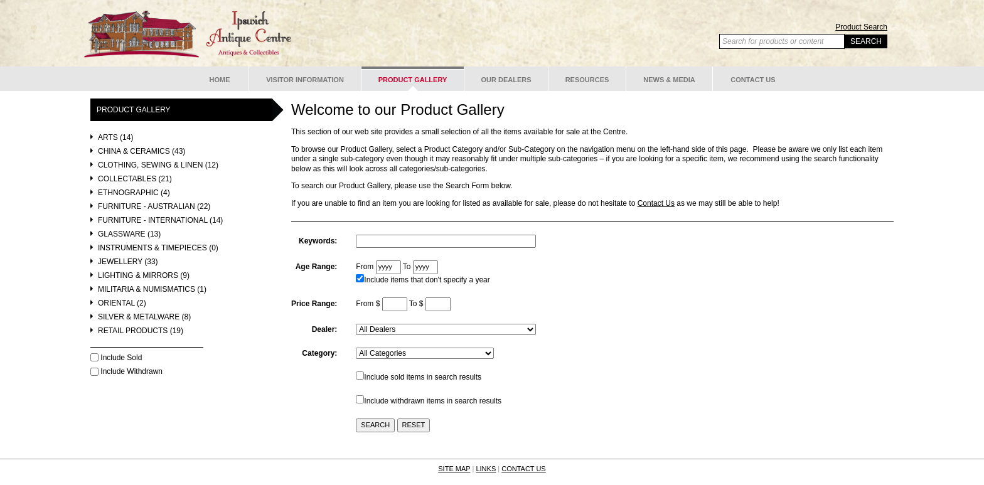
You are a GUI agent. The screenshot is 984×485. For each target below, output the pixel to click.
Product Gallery (412, 79)
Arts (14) (115, 138)
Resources (587, 79)
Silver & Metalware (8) (144, 317)
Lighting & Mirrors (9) (144, 276)
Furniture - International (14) (160, 220)
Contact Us (752, 79)
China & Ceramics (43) (141, 151)
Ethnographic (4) (134, 193)
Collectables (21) (135, 179)
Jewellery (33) (128, 262)
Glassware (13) (129, 234)
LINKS (486, 468)
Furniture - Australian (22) (154, 207)
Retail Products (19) (140, 331)
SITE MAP (454, 468)
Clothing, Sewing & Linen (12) (158, 165)
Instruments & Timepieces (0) (158, 248)
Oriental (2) (122, 303)
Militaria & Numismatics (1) (152, 289)
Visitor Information (305, 79)
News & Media (669, 79)
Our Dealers (506, 79)
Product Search (861, 27)
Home (220, 79)
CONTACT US (523, 468)
